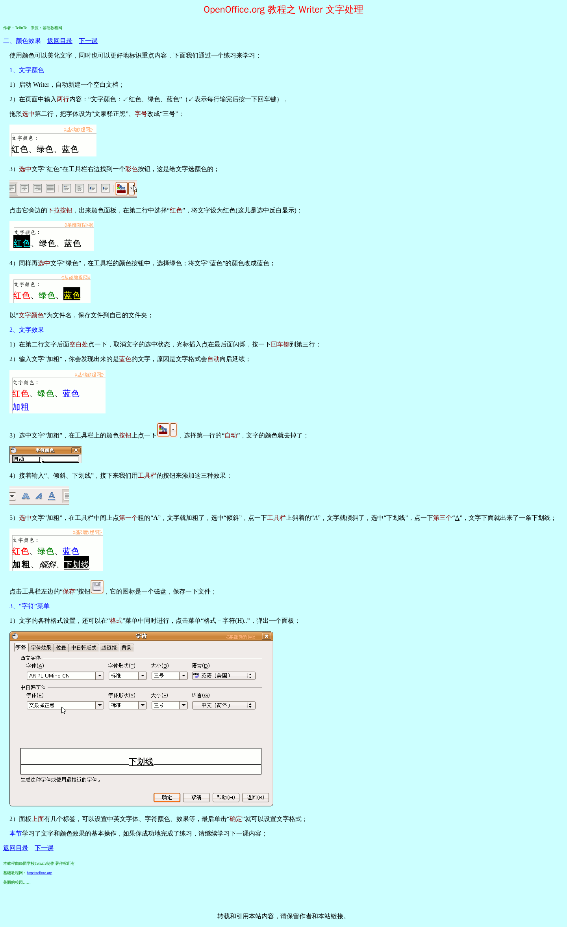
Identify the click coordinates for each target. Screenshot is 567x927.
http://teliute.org (39, 873)
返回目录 (59, 40)
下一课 (88, 40)
